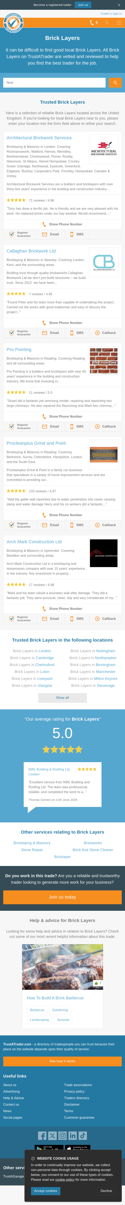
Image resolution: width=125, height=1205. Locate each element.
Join (83, 5)
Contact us (11, 1104)
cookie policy (65, 1179)
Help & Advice (13, 1098)
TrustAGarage (13, 1176)
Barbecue (37, 1010)
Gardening (60, 1010)
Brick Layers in (32, 651)
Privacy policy (74, 1091)
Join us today (62, 897)
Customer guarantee (79, 1117)
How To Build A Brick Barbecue (55, 998)
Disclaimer (72, 1104)
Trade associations (78, 1085)
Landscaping (39, 1020)
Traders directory (76, 1098)
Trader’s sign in (111, 13)
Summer (63, 1020)
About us (9, 1085)
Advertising (11, 1091)
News (7, 1111)
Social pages (12, 1117)
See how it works (62, 1061)
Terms (68, 1111)
